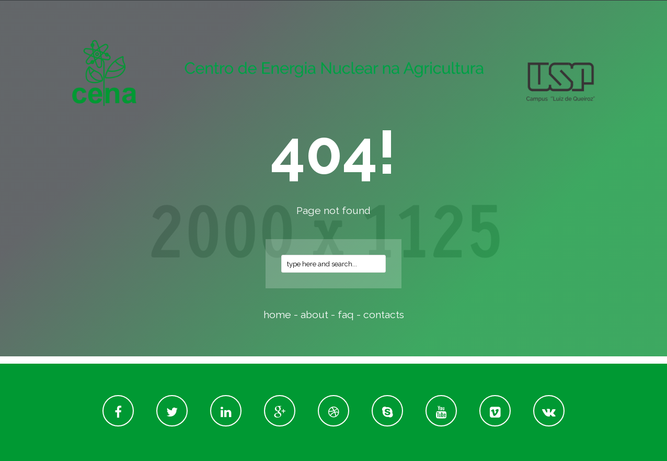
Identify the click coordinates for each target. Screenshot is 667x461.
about (314, 315)
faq (346, 315)
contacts (383, 315)
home (277, 315)
